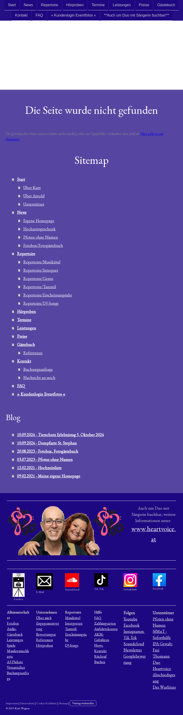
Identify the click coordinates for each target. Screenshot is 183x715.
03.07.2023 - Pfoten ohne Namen (45, 459)
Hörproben (75, 5)
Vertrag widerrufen (83, 703)
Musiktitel (72, 617)
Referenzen (33, 352)
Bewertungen (46, 634)
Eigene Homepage (38, 220)
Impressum (12, 703)
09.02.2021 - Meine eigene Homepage (48, 476)
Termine (98, 5)
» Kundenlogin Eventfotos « (73, 16)
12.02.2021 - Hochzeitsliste (39, 467)
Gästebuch (166, 5)
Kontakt (21, 16)
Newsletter (132, 650)
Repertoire (49, 5)
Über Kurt (32, 187)
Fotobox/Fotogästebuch (43, 245)
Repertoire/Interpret (40, 270)
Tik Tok (130, 637)
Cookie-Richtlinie (46, 703)
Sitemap (63, 703)
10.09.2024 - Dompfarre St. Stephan (47, 443)
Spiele (11, 645)
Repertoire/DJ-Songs (41, 303)
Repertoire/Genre (38, 278)
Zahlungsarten (105, 623)
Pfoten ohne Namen (40, 237)
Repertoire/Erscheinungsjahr (47, 295)
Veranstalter (16, 667)
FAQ (39, 16)
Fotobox (13, 623)
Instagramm (134, 631)
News (28, 5)
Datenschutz (27, 703)
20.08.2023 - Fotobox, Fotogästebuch (47, 451)
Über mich (43, 617)
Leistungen (122, 5)
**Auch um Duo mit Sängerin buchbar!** (136, 16)
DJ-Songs (71, 645)
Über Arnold (34, 195)
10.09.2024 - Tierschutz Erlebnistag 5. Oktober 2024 (60, 434)
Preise (144, 5)
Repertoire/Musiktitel (41, 262)
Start (12, 5)
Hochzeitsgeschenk (39, 229)
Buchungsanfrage (38, 369)
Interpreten (73, 623)
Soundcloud (133, 643)
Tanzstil (71, 628)
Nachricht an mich (39, 377)
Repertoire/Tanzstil (39, 286)
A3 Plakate (15, 661)
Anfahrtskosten (105, 628)
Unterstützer (33, 204)
